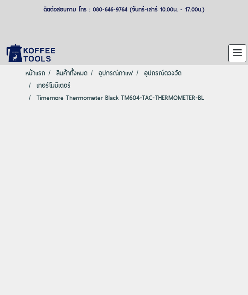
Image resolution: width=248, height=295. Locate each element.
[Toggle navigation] (237, 53)
